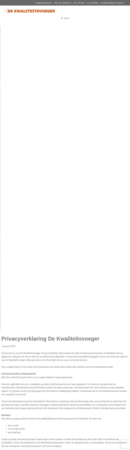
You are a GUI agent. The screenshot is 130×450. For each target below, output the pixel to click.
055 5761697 (79, 2)
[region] (65, 44)
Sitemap (100, 446)
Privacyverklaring (78, 446)
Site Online (64, 446)
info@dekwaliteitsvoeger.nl (112, 2)
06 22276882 (92, 2)
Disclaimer (91, 446)
